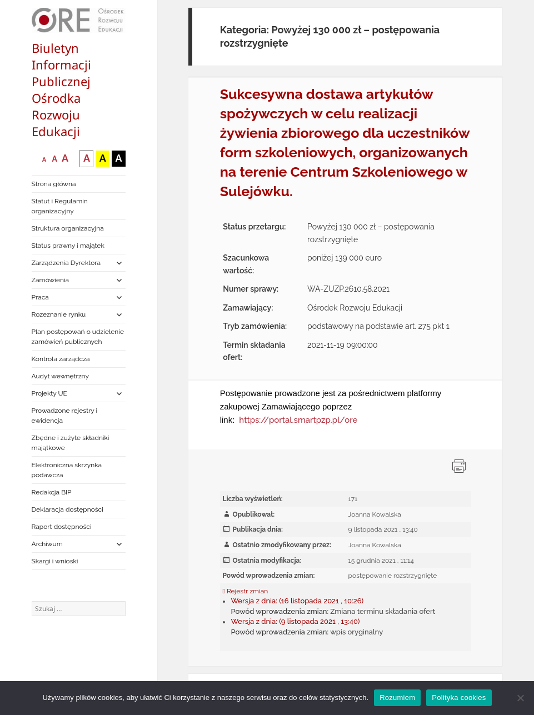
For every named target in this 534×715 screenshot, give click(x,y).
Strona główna (54, 184)
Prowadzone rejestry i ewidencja (65, 415)
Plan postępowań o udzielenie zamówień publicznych (78, 337)
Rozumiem (397, 697)
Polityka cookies (459, 697)
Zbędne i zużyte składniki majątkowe (70, 443)
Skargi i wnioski (55, 561)
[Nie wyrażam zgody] (520, 697)
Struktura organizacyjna (68, 228)
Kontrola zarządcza (61, 359)
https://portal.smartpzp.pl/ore (298, 420)
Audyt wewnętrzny (60, 376)
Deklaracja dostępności (67, 509)
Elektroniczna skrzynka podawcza (67, 470)
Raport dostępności (62, 527)
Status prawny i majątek (68, 245)
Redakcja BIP (52, 492)
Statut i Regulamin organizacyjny (60, 206)
